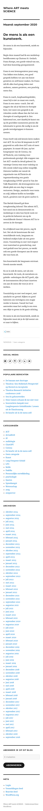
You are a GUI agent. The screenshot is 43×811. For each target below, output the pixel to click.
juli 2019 (9, 657)
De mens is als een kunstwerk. (19, 37)
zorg (8, 490)
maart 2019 (11, 663)
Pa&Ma (9, 470)
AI (7, 438)
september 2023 (13, 554)
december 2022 (13, 566)
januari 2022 (11, 592)
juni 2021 (10, 611)
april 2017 (10, 727)
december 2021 (12, 595)
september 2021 (13, 602)
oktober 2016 (12, 734)
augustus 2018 (12, 679)
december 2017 (12, 702)
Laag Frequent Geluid (15, 461)
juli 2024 (10, 521)
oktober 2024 (12, 512)
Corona (9, 448)
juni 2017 (10, 721)
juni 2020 (10, 631)
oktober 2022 (12, 573)
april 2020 (10, 634)
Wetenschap (11, 486)
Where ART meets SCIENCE (13, 804)
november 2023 (13, 547)
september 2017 (13, 711)
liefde (8, 467)
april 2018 (10, 689)
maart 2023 (11, 560)
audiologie (10, 441)
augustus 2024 (12, 518)
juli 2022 (10, 579)
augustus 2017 (12, 715)
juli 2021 (9, 608)
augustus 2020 (12, 624)
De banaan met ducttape (17, 380)
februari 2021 (12, 618)
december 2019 (12, 647)
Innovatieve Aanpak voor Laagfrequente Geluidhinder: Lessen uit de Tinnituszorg (22, 406)
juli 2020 (10, 628)
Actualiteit (10, 435)
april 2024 (10, 531)
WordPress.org (12, 795)
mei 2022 (10, 583)
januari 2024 (11, 541)
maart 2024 (11, 534)
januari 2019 (11, 666)
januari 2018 (11, 698)
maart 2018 (11, 692)
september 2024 (13, 515)
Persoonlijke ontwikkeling (18, 473)
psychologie (11, 477)
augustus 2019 (12, 653)
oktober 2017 (11, 708)
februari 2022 (12, 589)
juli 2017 (9, 718)
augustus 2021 (12, 605)
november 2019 (13, 650)
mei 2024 (10, 528)
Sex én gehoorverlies (15, 396)
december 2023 (12, 544)
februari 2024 (12, 537)
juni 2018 (10, 682)
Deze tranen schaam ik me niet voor (22, 400)
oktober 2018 (12, 676)
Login (8, 785)
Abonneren (14, 765)
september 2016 (13, 737)
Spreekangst (11, 483)
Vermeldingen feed (14, 788)
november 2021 (13, 599)
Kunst (8, 457)
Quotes (9, 480)
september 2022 (13, 576)
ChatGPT (10, 444)
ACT (7, 432)
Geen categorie (19, 342)
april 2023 (10, 557)
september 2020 (13, 621)
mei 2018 (10, 686)
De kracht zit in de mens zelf (19, 413)
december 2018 (12, 669)
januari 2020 (11, 644)
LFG (7, 464)
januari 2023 (11, 563)
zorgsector (10, 493)
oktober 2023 (12, 550)
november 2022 (13, 570)
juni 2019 (10, 660)
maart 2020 (11, 637)
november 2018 (13, 673)
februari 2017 (11, 731)
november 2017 (12, 705)
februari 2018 (12, 695)
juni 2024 (10, 525)
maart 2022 (11, 586)
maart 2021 (11, 615)
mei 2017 (10, 724)
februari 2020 (12, 640)
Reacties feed (12, 792)
